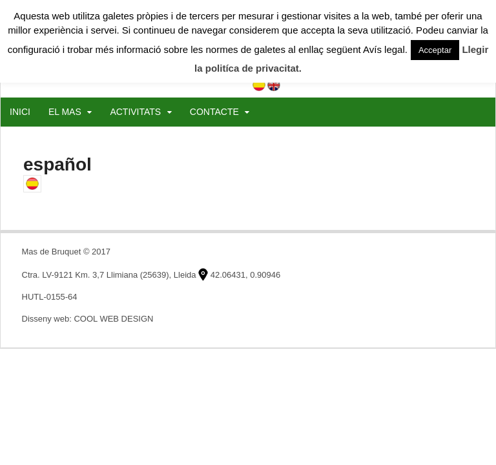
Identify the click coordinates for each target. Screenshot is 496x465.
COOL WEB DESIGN (113, 319)
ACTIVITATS (135, 112)
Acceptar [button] (434, 50)
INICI (20, 112)
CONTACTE (214, 112)
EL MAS (64, 112)
